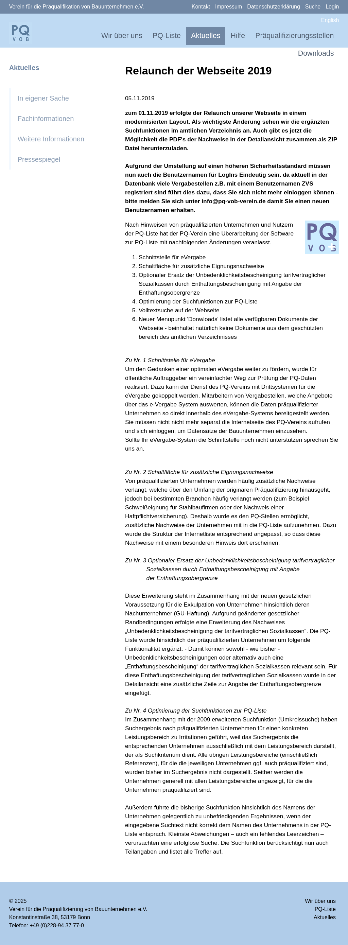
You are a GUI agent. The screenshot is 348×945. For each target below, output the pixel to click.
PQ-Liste (167, 36)
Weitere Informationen (51, 139)
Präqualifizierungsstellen (294, 36)
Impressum (228, 7)
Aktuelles (206, 36)
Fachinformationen (46, 118)
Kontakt (201, 7)
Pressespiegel (39, 159)
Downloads (316, 53)
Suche (312, 7)
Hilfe (237, 36)
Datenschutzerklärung (273, 7)
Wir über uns (121, 36)
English (330, 20)
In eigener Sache (43, 98)
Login (332, 7)
